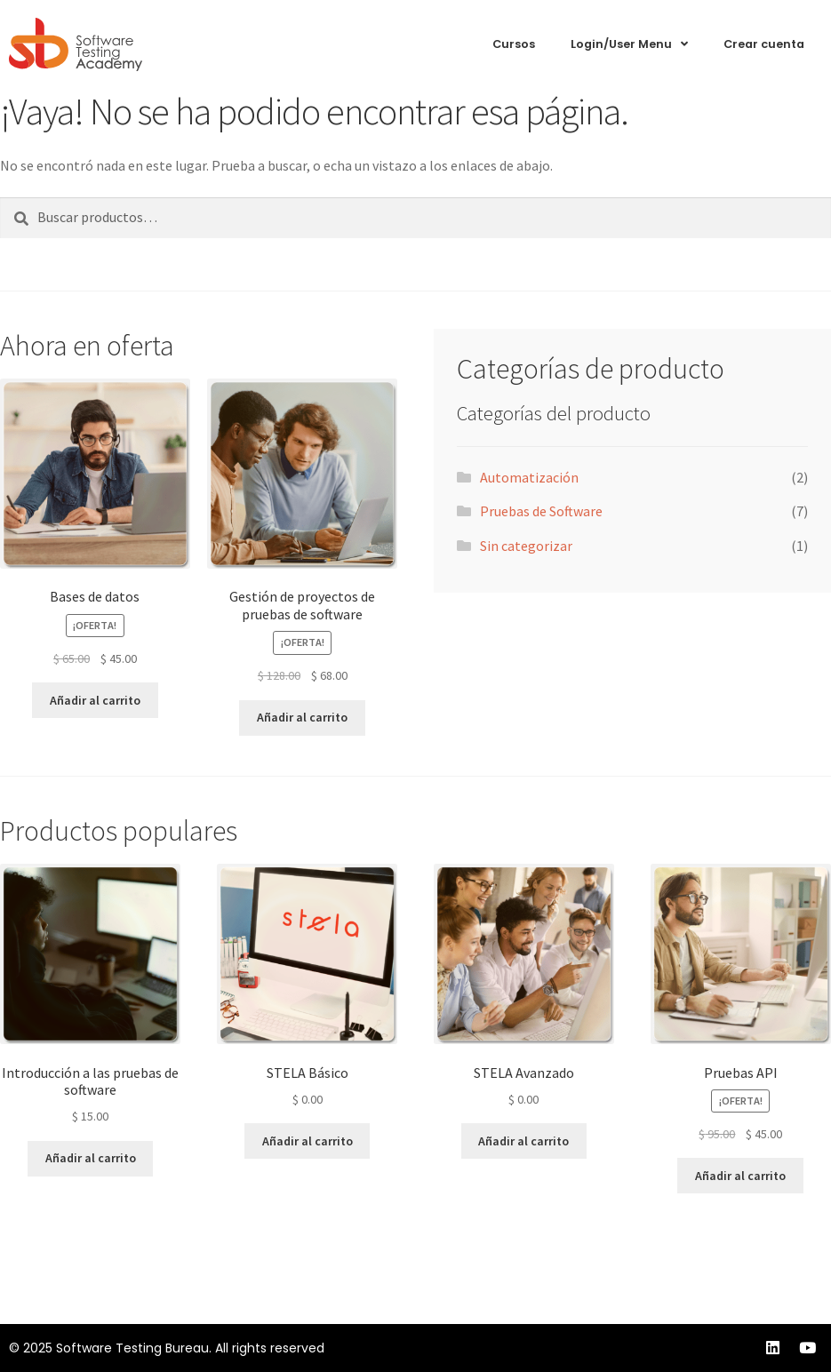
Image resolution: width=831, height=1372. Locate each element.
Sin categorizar (526, 545)
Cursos (513, 44)
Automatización (529, 477)
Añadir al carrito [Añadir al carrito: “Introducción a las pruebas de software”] (90, 1158)
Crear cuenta (763, 44)
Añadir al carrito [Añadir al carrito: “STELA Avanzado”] (523, 1141)
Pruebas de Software (541, 511)
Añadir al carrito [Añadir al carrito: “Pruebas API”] (740, 1176)
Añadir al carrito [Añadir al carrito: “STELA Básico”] (307, 1141)
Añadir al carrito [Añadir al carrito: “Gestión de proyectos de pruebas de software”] (302, 717)
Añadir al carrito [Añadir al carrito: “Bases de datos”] (95, 700)
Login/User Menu (629, 45)
